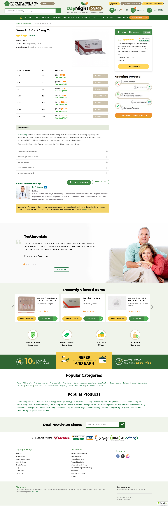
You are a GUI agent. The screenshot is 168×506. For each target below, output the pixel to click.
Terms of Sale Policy (77, 463)
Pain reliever (79, 386)
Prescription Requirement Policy (81, 468)
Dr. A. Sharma (37, 187)
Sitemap (73, 477)
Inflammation (53, 386)
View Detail (25, 319)
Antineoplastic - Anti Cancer (61, 383)
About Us (28, 17)
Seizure (100, 386)
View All (147, 32)
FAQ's (112, 17)
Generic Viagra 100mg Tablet (132, 402)
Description (23, 127)
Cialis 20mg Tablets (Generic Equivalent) (66, 405)
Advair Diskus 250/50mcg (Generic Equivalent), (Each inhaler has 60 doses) (63, 402)
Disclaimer (74, 471)
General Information (28, 151)
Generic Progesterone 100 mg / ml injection (47, 299)
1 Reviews (32, 35)
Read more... (87, 210)
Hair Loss (29, 386)
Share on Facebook (78, 182)
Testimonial (20, 471)
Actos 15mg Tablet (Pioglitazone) (106, 402)
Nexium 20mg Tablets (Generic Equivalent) (33, 405)
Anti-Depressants (41, 383)
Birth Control (103, 383)
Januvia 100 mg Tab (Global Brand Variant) (33, 411)
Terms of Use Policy (77, 460)
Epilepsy (126, 383)
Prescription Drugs (42, 17)
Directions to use (26, 168)
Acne (19, 383)
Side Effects (24, 162)
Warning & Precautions (29, 157)
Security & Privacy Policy (79, 454)
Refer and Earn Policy (78, 474)
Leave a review (133, 66)
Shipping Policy (76, 457)
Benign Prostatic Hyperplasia (85, 383)
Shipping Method (26, 173)
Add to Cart (100, 75)
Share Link (100, 182)
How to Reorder (21, 466)
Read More (34, 492)
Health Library (122, 17)
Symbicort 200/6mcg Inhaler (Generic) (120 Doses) (36, 408)
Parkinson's (27, 23)
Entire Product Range (23, 460)
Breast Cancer (115, 383)
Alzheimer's (27, 383)
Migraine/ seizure (66, 386)
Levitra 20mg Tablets (25, 402)
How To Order (74, 17)
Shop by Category (138, 17)
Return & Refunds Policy (79, 466)
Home (18, 23)
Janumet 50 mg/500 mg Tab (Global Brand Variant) (121, 408)
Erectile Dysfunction (139, 383)
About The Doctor (89, 17)
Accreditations (21, 463)
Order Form (132, 115)
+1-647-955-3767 (27, 2)
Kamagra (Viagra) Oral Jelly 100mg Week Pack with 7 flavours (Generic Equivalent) (114, 405)
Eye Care (20, 386)
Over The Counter (59, 17)
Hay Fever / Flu (40, 386)
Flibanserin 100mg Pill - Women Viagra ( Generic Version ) (78, 408)
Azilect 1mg (22, 134)
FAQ (17, 468)
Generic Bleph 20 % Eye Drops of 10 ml (137, 299)
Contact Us (103, 17)
